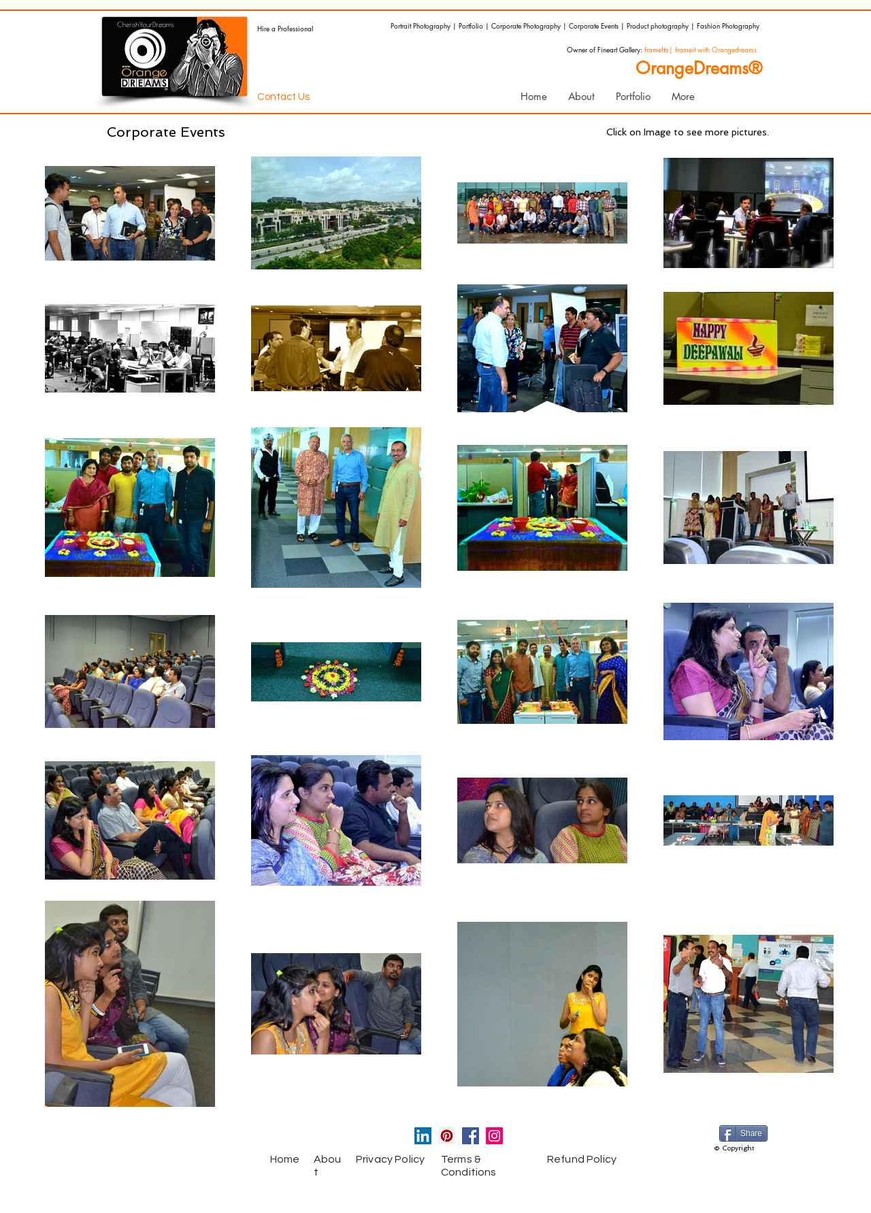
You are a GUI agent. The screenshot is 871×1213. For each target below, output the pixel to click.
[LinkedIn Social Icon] (422, 1135)
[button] (633, 96)
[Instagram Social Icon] (494, 1135)
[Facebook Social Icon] (470, 1135)
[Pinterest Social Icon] (446, 1135)
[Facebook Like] (200, 1138)
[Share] (743, 1133)
